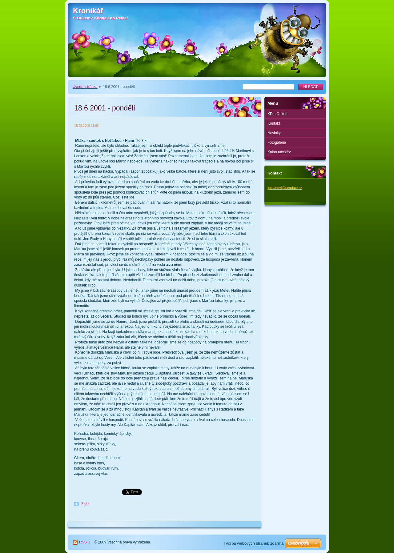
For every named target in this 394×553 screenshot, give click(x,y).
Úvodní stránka (85, 87)
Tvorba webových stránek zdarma (253, 543)
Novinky (274, 133)
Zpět (85, 504)
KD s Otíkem (277, 114)
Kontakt (273, 123)
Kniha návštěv (279, 152)
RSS (83, 542)
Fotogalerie (276, 142)
